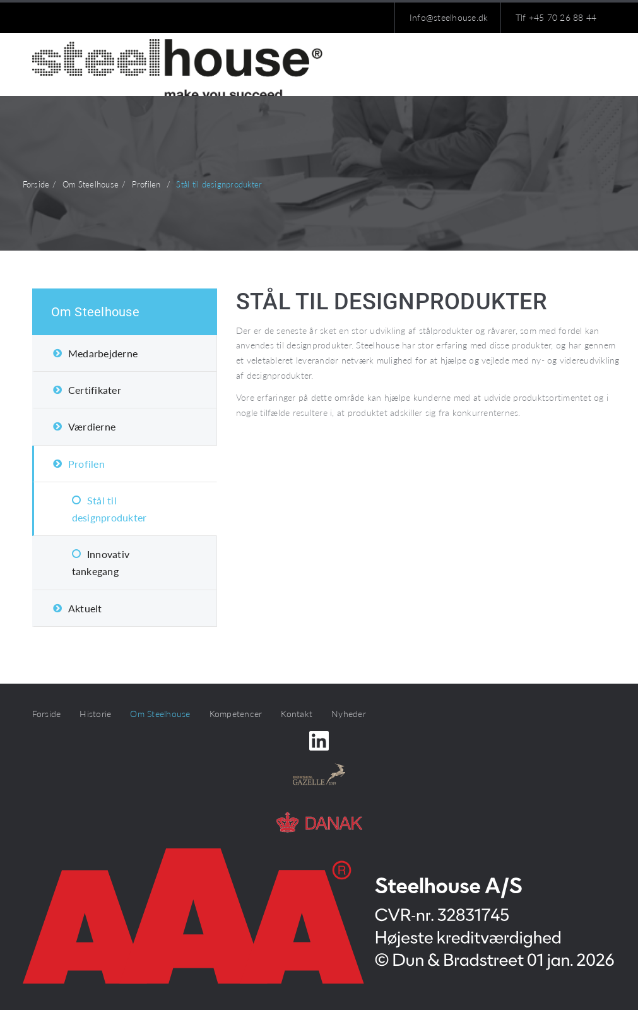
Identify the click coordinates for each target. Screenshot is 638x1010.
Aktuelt (85, 608)
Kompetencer (236, 713)
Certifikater (94, 390)
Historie (95, 713)
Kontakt (296, 713)
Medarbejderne (103, 353)
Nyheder (348, 713)
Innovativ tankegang (101, 562)
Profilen (86, 464)
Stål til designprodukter (109, 508)
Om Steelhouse (95, 311)
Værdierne (91, 426)
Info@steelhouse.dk (449, 17)
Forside (46, 713)
